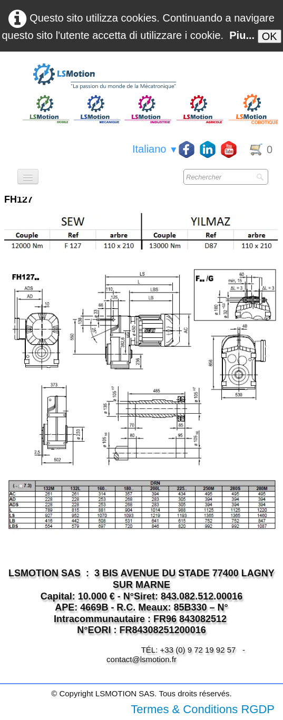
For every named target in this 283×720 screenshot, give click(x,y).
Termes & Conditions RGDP (203, 709)
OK (269, 36)
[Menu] (27, 176)
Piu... (242, 35)
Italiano (155, 149)
